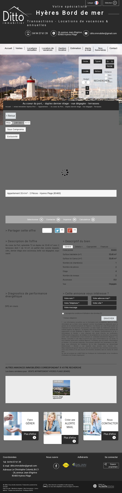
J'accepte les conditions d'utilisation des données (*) (83, 313)
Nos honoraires (100, 49)
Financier (104, 247)
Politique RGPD (28, 487)
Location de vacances (48, 49)
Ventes (19, 48)
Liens (36, 485)
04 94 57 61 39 (14, 459)
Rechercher (98, 80)
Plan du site (6, 485)
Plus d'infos (30, 432)
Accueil (8, 48)
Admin (5, 487)
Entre (83, 88)
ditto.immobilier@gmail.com (103, 33)
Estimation (75, 48)
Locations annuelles (32, 49)
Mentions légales (17, 485)
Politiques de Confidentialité (97, 353)
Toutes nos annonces (15, 487)
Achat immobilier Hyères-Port (25, 107)
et (82, 92)
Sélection (108, 3)
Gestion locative (62, 49)
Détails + (79, 247)
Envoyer (109, 318)
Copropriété (92, 247)
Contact (113, 48)
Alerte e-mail (88, 49)
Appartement (43, 107)
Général (68, 247)
